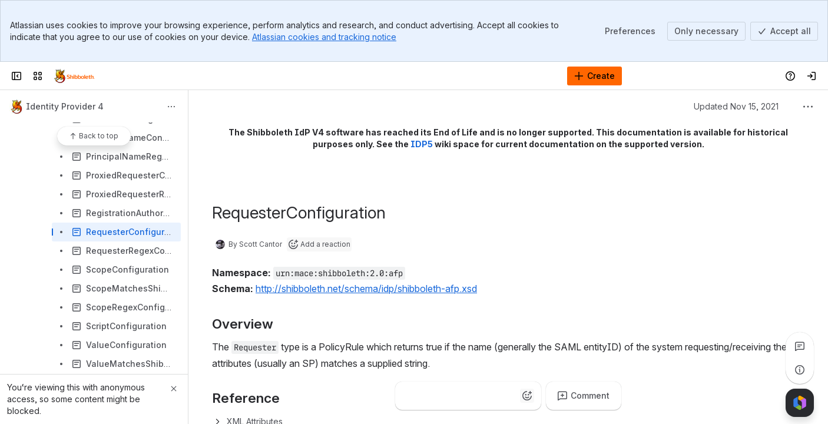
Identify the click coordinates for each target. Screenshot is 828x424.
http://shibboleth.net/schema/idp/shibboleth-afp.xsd (366, 288)
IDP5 (421, 144)
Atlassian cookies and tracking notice (324, 37)
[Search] (384, 76)
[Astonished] (503, 395)
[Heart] (480, 395)
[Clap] (432, 395)
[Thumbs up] (409, 395)
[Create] (594, 76)
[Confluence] (74, 76)
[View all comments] (799, 346)
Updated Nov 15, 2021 (736, 106)
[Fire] (456, 395)
